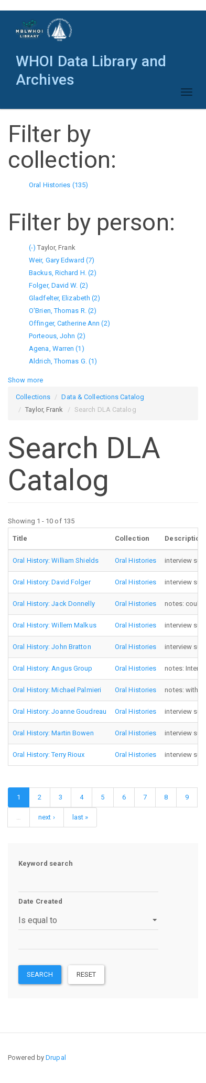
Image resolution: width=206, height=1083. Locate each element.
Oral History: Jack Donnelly (54, 604)
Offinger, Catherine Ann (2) (69, 323)
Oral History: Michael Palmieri (57, 690)
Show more (25, 380)
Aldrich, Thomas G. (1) (63, 361)
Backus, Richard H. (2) (62, 273)
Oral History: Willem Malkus (54, 625)
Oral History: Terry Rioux (49, 754)
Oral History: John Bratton (52, 647)
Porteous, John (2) (57, 336)
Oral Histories (135, 560)
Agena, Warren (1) (56, 348)
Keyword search (45, 863)
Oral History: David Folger (52, 582)
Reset (86, 974)
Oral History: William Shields (56, 560)
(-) (33, 247)
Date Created (40, 901)
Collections (33, 397)
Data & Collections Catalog (102, 397)
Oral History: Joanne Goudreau (59, 711)
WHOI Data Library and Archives (91, 64)
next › (46, 817)
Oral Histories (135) (58, 185)
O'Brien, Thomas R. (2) (62, 311)
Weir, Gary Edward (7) (61, 260)
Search (40, 974)
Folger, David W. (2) (58, 285)
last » (80, 817)
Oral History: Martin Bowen (53, 733)
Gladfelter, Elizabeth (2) (65, 298)
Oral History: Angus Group (53, 668)
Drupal (56, 1057)
